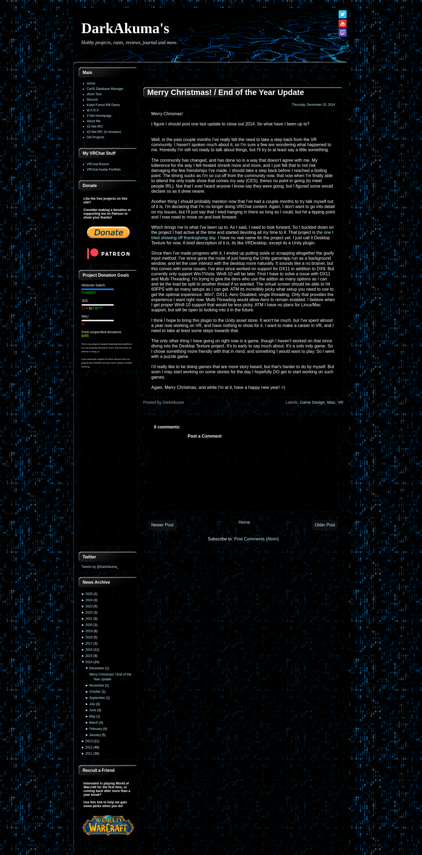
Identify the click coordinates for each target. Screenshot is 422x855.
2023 (89, 606)
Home (91, 83)
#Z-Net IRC (95, 126)
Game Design (312, 402)
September (97, 698)
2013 (89, 741)
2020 (89, 625)
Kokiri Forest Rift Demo (103, 105)
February (95, 729)
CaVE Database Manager (105, 89)
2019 (89, 631)
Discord (92, 99)
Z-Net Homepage (99, 116)
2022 (89, 612)
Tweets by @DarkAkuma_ (100, 567)
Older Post (325, 525)
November (96, 685)
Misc (331, 402)
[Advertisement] (108, 462)
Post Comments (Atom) (256, 539)
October (95, 692)
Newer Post (162, 525)
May (92, 716)
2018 (89, 637)
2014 (89, 662)
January (95, 735)
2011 (89, 753)
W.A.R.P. (93, 110)
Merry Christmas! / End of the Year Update (225, 92)
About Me (93, 121)
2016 (89, 650)
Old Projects (95, 137)
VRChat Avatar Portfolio (104, 169)
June (92, 710)
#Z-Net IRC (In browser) (104, 132)
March (93, 722)
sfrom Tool (94, 94)
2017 (89, 643)
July (92, 704)
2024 (89, 600)
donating (85, 366)
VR (340, 402)
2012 (89, 747)
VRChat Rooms (98, 164)
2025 (89, 594)
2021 (89, 619)
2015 (89, 656)
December (96, 668)
